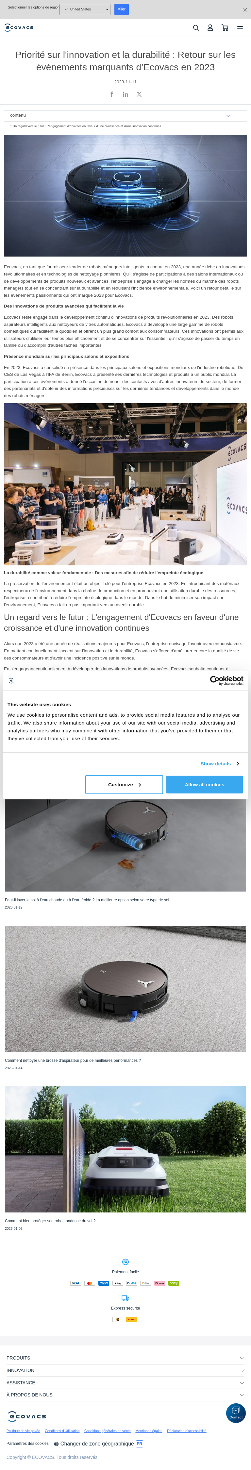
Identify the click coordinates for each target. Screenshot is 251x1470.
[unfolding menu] (242, 1358)
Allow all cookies (204, 784)
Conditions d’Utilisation (62, 1431)
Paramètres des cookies (28, 1443)
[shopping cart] (225, 27)
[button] (236, 1413)
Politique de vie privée (23, 1431)
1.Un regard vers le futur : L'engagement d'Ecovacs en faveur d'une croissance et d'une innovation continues (85, 126)
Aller (122, 9)
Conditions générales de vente (107, 1431)
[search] (196, 27)
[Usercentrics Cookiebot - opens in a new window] (214, 681)
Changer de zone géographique (94, 1443)
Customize (124, 784)
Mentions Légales (148, 1431)
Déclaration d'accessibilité (186, 1431)
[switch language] (139, 1443)
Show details (216, 763)
